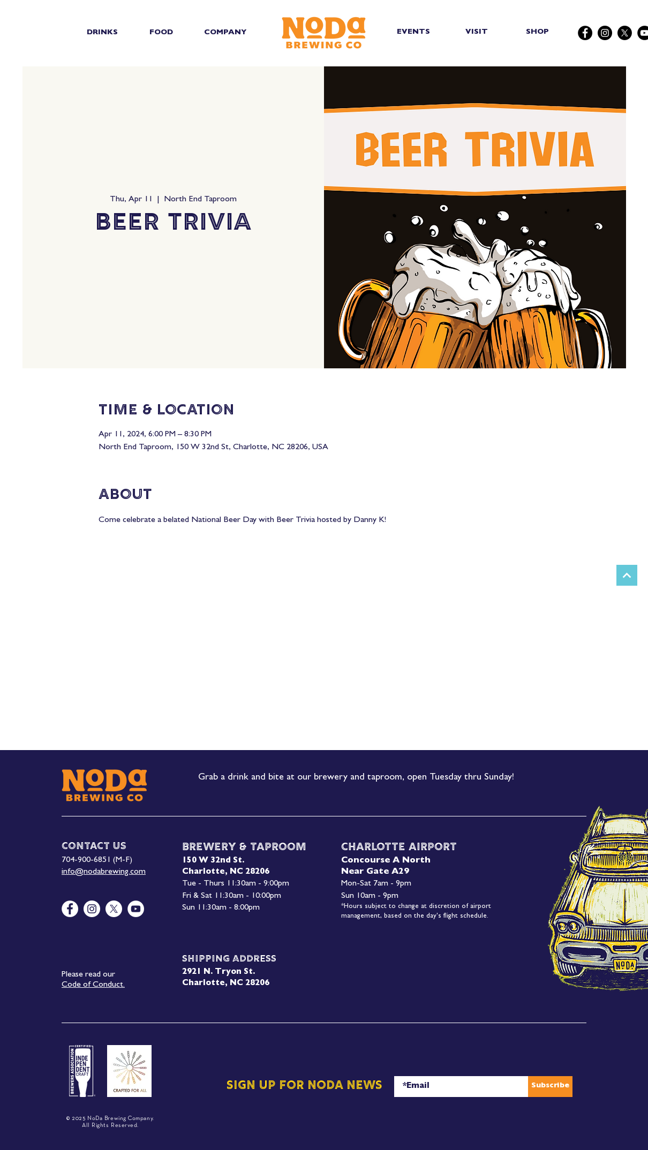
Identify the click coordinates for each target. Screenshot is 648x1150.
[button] (102, 32)
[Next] (626, 575)
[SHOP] (538, 32)
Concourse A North (386, 861)
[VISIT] (477, 32)
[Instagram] (605, 33)
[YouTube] (135, 909)
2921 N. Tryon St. (218, 973)
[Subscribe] (550, 1086)
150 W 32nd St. (213, 861)
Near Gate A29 (375, 872)
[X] (624, 33)
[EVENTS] (414, 32)
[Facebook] (585, 33)
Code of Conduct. (93, 985)
